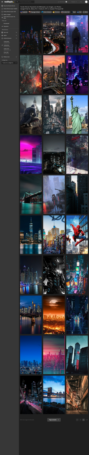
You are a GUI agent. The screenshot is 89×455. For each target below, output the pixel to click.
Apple (4, 35)
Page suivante (54, 419)
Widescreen (6, 57)
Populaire (6, 26)
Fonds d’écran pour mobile (9, 8)
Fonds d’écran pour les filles (8, 17)
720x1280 (6, 52)
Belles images (6, 14)
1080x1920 (6, 48)
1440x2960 (6, 41)
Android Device (6, 38)
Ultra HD (5, 32)
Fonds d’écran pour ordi (9, 11)
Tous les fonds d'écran (8, 6)
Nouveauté (6, 23)
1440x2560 (11, 45)
